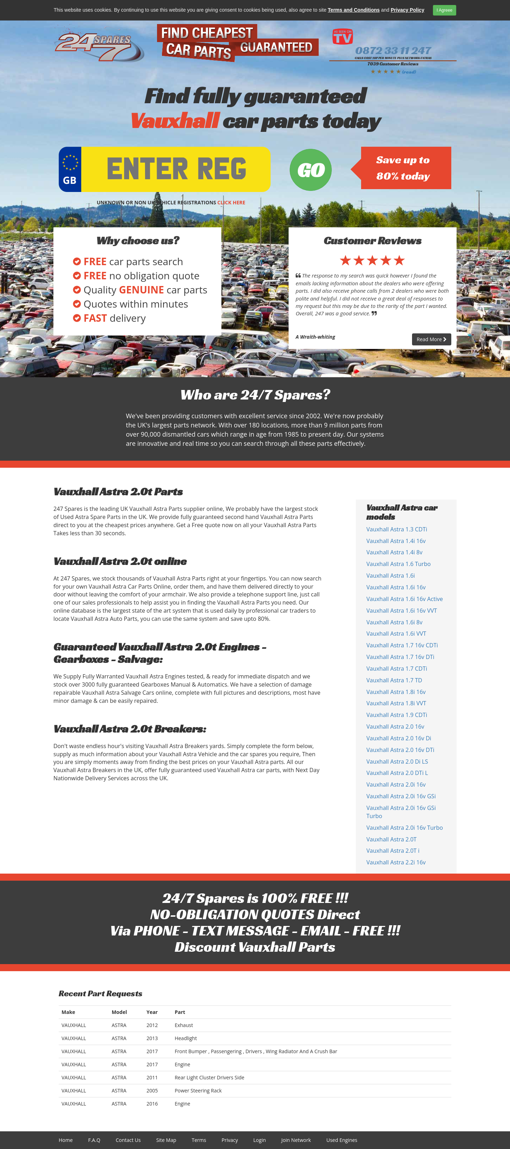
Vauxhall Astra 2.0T (391, 839)
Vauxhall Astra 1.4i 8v (394, 552)
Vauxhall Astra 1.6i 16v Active (404, 599)
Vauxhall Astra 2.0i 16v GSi (401, 796)
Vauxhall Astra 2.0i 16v (396, 784)
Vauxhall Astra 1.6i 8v (394, 622)
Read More (432, 339)
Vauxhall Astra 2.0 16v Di (398, 738)
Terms (199, 1140)
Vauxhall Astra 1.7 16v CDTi (402, 645)
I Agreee (445, 10)
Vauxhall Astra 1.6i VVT (396, 633)
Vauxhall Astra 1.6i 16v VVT (401, 610)
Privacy (230, 1140)
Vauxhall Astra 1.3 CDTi (396, 529)
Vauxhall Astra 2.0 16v (395, 726)
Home (66, 1140)
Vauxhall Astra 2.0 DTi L (397, 773)
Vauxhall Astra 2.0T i (392, 851)
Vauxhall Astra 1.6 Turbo (398, 564)
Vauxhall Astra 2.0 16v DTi (400, 750)
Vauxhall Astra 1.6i (390, 575)
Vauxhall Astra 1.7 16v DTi (400, 657)
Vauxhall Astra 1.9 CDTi (396, 715)
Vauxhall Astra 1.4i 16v (396, 541)
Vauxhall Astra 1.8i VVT (396, 703)
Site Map (166, 1140)
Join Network (296, 1140)
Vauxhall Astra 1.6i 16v (396, 587)
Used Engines (342, 1140)
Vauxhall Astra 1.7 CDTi (396, 668)
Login (259, 1140)
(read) (409, 72)
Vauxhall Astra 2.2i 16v (396, 862)
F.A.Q (94, 1140)
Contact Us (128, 1140)
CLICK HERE (231, 202)
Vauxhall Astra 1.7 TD (394, 680)
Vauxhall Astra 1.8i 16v (396, 692)
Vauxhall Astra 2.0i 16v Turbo (404, 828)
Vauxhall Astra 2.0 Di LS (397, 761)
